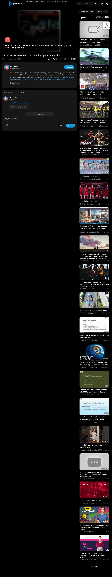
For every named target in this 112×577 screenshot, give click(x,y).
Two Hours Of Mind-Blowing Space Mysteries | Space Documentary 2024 (94, 363)
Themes (107, 25)
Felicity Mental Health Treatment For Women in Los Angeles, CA (94, 41)
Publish (70, 125)
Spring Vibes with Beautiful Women (93, 310)
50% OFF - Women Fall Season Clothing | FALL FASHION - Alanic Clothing (92, 555)
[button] (108, 3)
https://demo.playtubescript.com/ (22, 103)
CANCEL (60, 125)
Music (43, 1)
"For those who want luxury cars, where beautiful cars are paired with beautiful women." (94, 284)
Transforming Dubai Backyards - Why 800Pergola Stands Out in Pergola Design (93, 419)
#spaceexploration (59, 79)
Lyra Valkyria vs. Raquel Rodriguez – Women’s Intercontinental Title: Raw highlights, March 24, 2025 (94, 150)
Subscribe (69, 67)
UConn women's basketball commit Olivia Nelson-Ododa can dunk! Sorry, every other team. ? (94, 122)
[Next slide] (106, 11)
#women (48, 79)
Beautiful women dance (89, 176)
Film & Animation (33, 1)
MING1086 (13, 97)
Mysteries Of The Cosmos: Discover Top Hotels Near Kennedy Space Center (94, 228)
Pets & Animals (54, 1)
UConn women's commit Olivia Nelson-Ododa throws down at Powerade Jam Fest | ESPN (92, 94)
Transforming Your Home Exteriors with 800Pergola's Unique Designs (93, 391)
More (65, 1)
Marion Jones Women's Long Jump (93, 67)
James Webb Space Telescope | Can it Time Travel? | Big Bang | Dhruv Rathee (94, 527)
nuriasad (14, 66)
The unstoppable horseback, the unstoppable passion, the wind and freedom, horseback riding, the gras (94, 256)
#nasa (42, 79)
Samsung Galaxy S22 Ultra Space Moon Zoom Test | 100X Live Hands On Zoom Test (93, 474)
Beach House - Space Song (90, 500)
